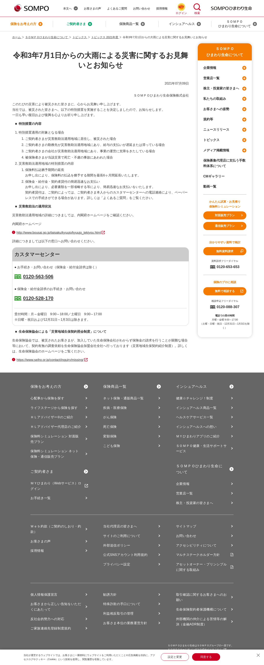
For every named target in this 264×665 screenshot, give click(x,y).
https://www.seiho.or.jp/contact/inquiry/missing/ (50, 360)
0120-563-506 (38, 276)
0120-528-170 (38, 298)
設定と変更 (175, 656)
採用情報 (162, 8)
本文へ (70, 8)
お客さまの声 (92, 8)
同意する (206, 656)
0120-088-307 (224, 307)
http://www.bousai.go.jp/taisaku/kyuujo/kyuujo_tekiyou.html (59, 232)
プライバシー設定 (116, 564)
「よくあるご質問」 (114, 198)
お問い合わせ (141, 8)
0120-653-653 (224, 267)
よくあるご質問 (117, 8)
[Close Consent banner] (258, 655)
